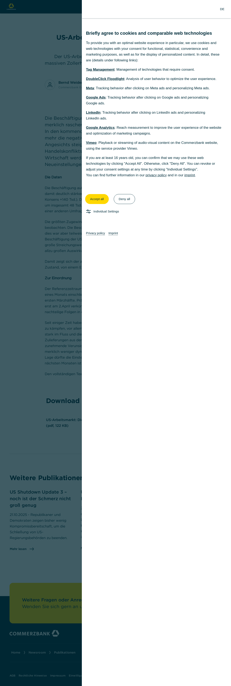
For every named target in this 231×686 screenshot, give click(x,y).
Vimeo (91, 143)
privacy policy (156, 175)
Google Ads (96, 97)
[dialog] (115, 343)
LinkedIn (93, 113)
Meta (90, 88)
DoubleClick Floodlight (105, 79)
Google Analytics (100, 128)
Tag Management (100, 70)
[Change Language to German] (222, 9)
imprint (189, 175)
